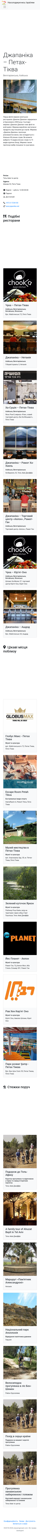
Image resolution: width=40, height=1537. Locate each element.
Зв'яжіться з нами (20, 1524)
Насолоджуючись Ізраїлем (21, 2)
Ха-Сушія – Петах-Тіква (19, 407)
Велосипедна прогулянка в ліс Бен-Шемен (18, 1386)
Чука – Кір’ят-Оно (16, 572)
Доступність (30, 1521)
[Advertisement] (20, 30)
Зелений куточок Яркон (19, 903)
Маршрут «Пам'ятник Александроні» (18, 1281)
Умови (21, 1521)
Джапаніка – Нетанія (18, 357)
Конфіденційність (11, 1521)
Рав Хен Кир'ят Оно (16, 1011)
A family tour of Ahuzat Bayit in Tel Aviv (18, 1231)
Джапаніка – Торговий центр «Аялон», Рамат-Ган (19, 519)
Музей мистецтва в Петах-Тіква (17, 849)
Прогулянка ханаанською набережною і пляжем (19, 1491)
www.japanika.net (12, 206)
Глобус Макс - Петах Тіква (17, 738)
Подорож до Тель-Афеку (16, 1173)
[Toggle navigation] (5, 7)
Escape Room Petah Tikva (16, 793)
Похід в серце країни (17, 1436)
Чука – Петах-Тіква (17, 305)
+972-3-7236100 (12, 203)
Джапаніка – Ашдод (17, 627)
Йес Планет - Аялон (17, 958)
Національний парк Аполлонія (17, 1331)
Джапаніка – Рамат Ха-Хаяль (19, 464)
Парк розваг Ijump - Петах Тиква (17, 1066)
